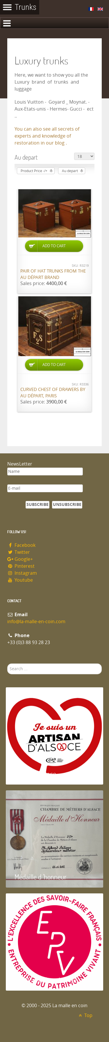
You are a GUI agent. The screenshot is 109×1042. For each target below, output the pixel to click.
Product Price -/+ (34, 171)
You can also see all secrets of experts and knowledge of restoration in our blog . (47, 136)
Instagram (22, 573)
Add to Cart (54, 246)
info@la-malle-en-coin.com (36, 621)
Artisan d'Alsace (35, 773)
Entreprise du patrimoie (46, 979)
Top (84, 1015)
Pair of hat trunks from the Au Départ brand (53, 274)
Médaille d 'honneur (41, 876)
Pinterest (21, 566)
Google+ (20, 559)
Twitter (18, 552)
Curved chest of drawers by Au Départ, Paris (52, 393)
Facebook (21, 545)
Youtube (20, 580)
